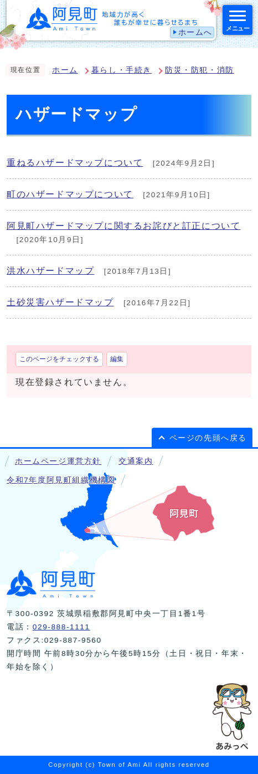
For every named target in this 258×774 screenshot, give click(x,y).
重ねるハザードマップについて (75, 162)
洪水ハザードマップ (50, 270)
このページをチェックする (59, 359)
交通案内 (135, 461)
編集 (116, 359)
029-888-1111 (61, 627)
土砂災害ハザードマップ (60, 302)
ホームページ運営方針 (58, 461)
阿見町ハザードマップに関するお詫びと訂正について (123, 225)
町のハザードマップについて (70, 194)
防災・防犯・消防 (199, 70)
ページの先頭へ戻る (208, 438)
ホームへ (195, 32)
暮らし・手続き (121, 70)
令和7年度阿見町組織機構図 (61, 480)
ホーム (65, 70)
